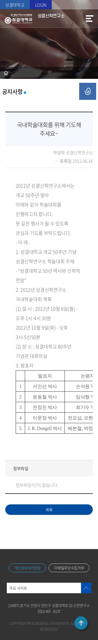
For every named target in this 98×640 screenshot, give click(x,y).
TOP (81, 622)
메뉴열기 (89, 18)
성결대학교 (15, 5)
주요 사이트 (18, 588)
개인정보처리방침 (27, 567)
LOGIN (41, 5)
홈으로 (6, 73)
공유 (87, 91)
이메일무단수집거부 (69, 567)
